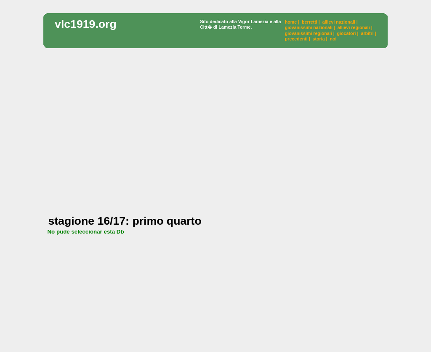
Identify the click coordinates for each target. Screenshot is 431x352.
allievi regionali (354, 27)
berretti (309, 21)
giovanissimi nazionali (309, 27)
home (291, 21)
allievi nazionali (338, 21)
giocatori (346, 33)
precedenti (296, 38)
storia (319, 38)
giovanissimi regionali (308, 33)
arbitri (367, 33)
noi (333, 38)
